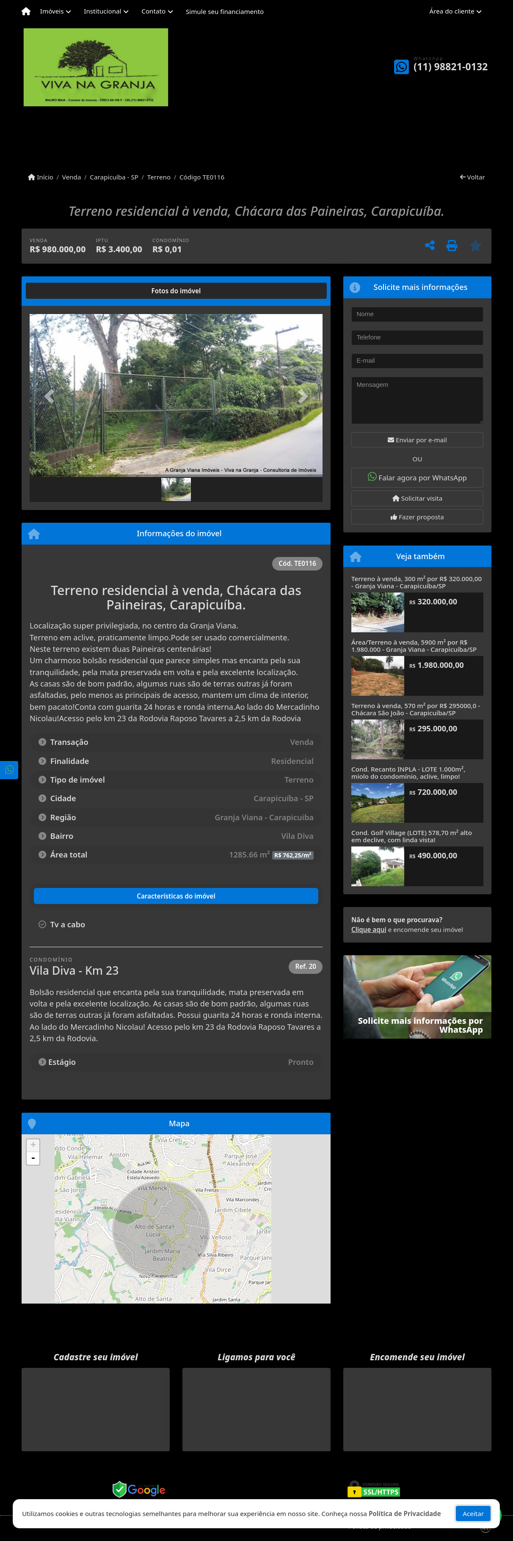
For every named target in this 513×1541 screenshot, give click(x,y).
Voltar (472, 177)
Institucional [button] (102, 11)
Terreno (159, 177)
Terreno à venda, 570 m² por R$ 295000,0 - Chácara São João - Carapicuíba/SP (415, 709)
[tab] (57, 291)
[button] (52, 396)
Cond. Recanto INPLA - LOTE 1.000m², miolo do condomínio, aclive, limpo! (408, 772)
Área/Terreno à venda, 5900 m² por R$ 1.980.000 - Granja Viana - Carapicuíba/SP (414, 645)
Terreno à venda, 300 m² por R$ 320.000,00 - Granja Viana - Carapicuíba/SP (416, 582)
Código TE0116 (201, 177)
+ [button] (33, 1145)
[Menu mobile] (26, 11)
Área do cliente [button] (452, 11)
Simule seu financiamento (225, 11)
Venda (71, 177)
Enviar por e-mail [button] (417, 440)
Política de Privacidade (405, 1513)
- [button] (33, 1158)
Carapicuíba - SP (114, 177)
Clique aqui (368, 929)
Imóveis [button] (52, 11)
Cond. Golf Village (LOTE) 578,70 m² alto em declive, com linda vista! (411, 836)
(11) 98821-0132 (451, 66)
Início (40, 177)
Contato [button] (153, 11)
